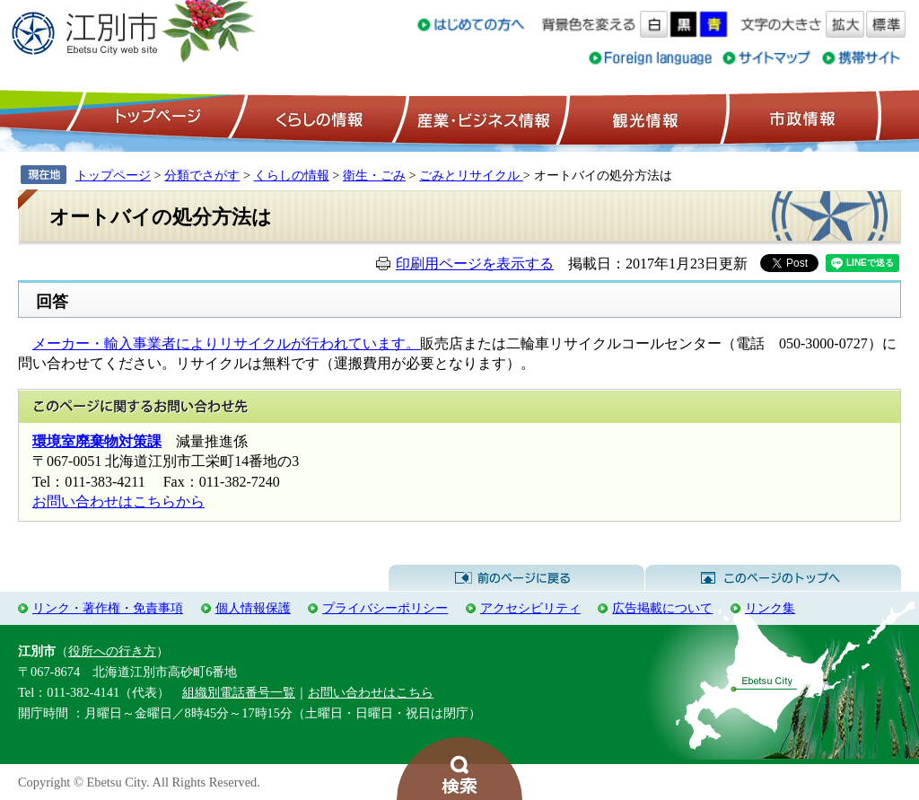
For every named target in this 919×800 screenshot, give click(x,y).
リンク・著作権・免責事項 (107, 608)
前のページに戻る (516, 578)
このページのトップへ (773, 578)
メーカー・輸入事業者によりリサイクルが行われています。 (226, 343)
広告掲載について (662, 608)
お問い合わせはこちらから (118, 501)
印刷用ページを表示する (475, 263)
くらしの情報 (317, 118)
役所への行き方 (112, 651)
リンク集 (770, 608)
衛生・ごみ (374, 175)
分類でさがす (202, 175)
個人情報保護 (253, 608)
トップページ (155, 118)
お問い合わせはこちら (370, 692)
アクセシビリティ (530, 608)
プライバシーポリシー (385, 608)
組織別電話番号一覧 (238, 692)
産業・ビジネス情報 (480, 118)
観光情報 (643, 118)
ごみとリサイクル (471, 175)
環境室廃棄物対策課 (97, 441)
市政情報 (800, 118)
